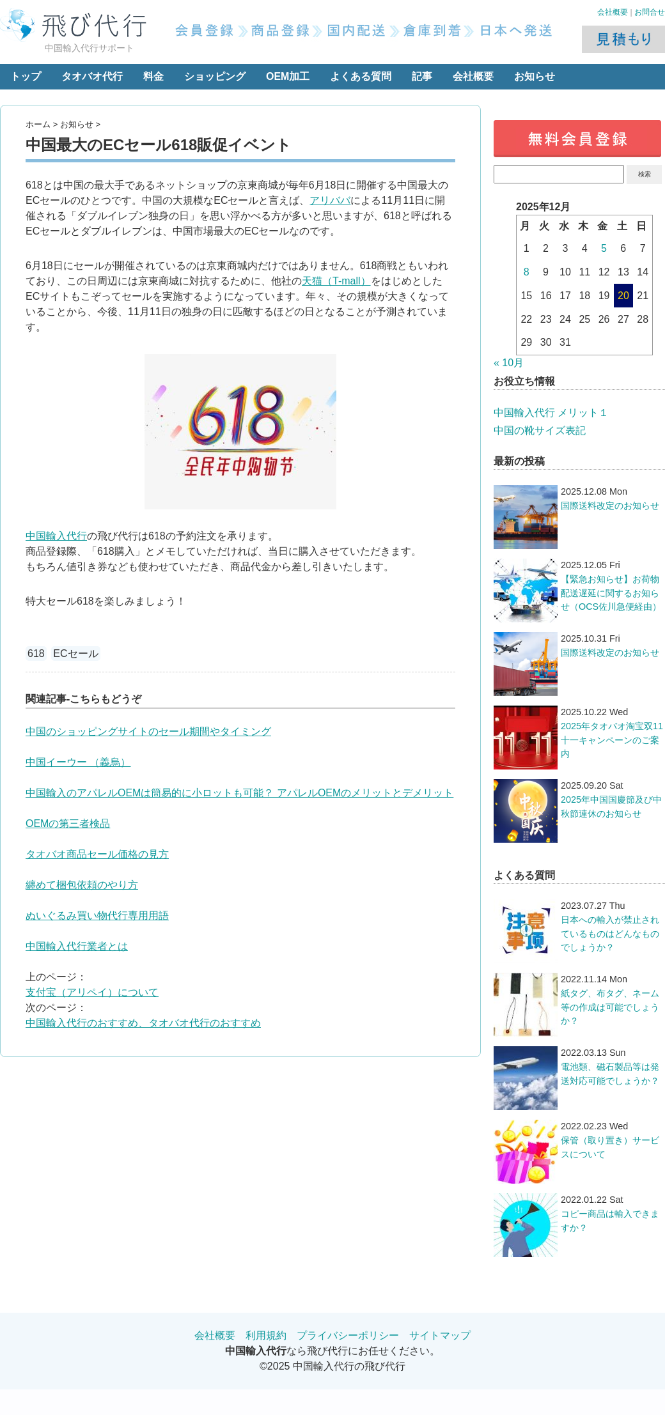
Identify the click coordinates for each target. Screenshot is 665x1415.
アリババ (329, 200)
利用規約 (266, 1335)
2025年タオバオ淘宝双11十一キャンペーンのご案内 (612, 740)
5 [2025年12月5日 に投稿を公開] (604, 248)
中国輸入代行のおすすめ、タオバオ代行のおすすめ (143, 1022)
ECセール (75, 653)
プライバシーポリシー (348, 1335)
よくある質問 (360, 76)
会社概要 (612, 12)
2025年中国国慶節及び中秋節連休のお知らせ (611, 806)
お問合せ (649, 12)
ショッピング (215, 76)
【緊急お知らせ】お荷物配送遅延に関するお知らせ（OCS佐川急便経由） (611, 593)
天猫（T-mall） (336, 280)
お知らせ (534, 76)
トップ (25, 76)
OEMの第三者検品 (68, 823)
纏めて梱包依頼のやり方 (82, 884)
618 (36, 653)
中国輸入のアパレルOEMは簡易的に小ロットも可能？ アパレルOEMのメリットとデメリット (239, 792)
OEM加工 (287, 76)
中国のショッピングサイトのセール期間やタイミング (148, 731)
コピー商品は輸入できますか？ (610, 1221)
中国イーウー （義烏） (78, 762)
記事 (422, 76)
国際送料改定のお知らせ (610, 505)
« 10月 (509, 362)
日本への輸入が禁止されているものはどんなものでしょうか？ (610, 933)
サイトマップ (440, 1335)
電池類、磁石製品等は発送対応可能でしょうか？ (610, 1074)
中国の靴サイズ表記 (540, 430)
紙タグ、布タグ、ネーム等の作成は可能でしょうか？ (610, 1007)
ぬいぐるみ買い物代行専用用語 (97, 915)
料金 (153, 76)
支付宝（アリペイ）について (92, 992)
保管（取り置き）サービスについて (610, 1147)
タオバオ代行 (92, 76)
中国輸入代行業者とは (77, 946)
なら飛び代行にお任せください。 (332, 1350)
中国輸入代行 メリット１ (551, 412)
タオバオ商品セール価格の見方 (97, 854)
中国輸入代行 (56, 535)
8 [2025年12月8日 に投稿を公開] (526, 272)
